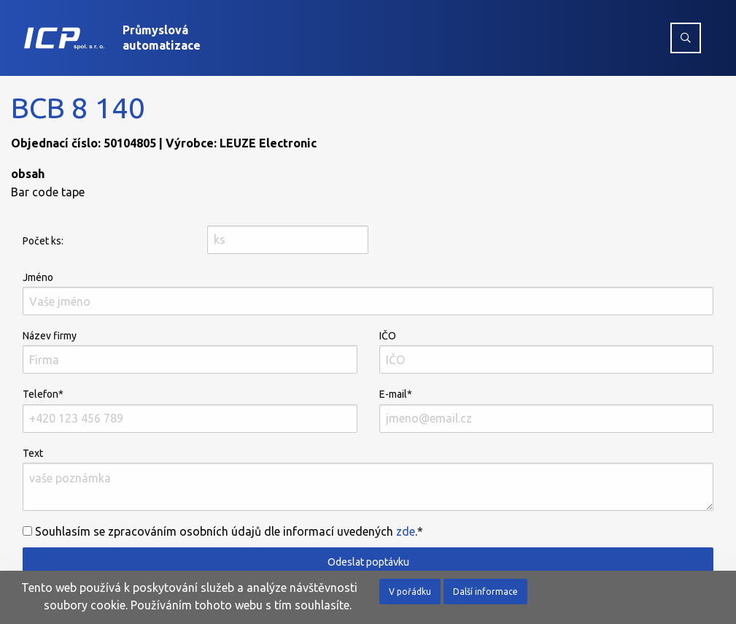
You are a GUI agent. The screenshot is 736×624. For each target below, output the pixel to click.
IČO (546, 352)
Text (368, 479)
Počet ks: (43, 241)
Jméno (368, 293)
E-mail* (546, 410)
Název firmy (190, 352)
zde (405, 531)
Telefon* (190, 410)
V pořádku (410, 591)
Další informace (485, 591)
